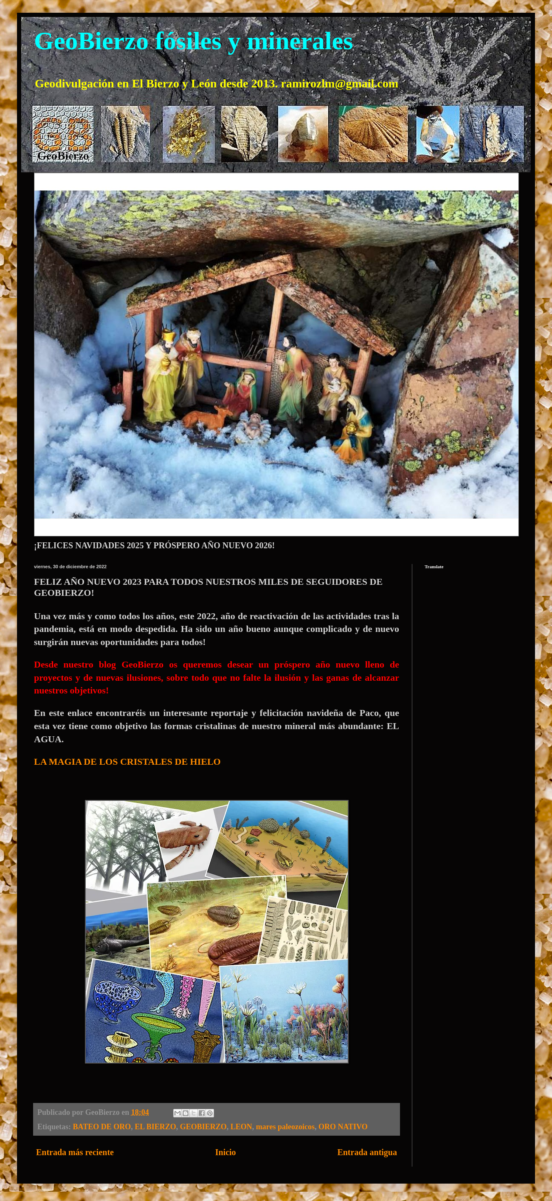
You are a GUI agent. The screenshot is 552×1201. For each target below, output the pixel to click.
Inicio (225, 1152)
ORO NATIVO (343, 1126)
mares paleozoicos (285, 1126)
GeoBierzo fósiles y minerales (193, 41)
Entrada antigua (367, 1152)
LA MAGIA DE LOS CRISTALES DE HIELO (127, 761)
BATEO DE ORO (102, 1126)
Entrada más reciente (75, 1152)
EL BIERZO (155, 1126)
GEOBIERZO (203, 1126)
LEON (241, 1126)
